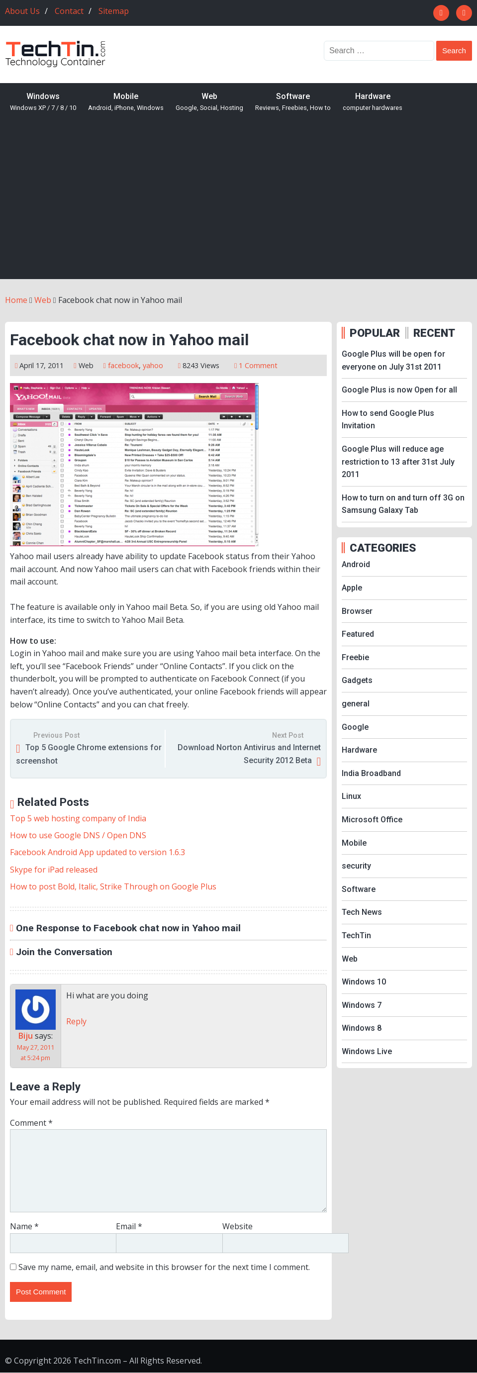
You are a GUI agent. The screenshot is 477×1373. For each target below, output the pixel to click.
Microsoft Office (372, 819)
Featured (358, 634)
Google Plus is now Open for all (399, 389)
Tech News (362, 912)
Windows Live (367, 1051)
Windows (43, 102)
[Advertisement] (238, 204)
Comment (31, 1122)
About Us (22, 10)
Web (209, 102)
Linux (351, 796)
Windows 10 (364, 981)
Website (237, 1226)
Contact (69, 10)
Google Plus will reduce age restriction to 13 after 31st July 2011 (398, 461)
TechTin (356, 935)
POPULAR (375, 333)
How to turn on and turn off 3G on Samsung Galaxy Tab (403, 504)
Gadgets (357, 680)
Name (24, 1226)
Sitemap (113, 10)
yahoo (153, 365)
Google (355, 727)
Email (129, 1226)
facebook (123, 365)
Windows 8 (362, 1028)
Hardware (372, 102)
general (356, 703)
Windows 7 (362, 1005)
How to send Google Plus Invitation (388, 419)
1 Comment (258, 365)
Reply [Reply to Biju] (76, 1021)
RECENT (434, 333)
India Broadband (371, 773)
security (356, 866)
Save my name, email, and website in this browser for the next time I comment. (164, 1267)
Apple (352, 587)
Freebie (355, 657)
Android (356, 564)
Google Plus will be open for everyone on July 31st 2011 (393, 360)
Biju (25, 1035)
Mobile (126, 102)
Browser (357, 611)
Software (293, 102)
